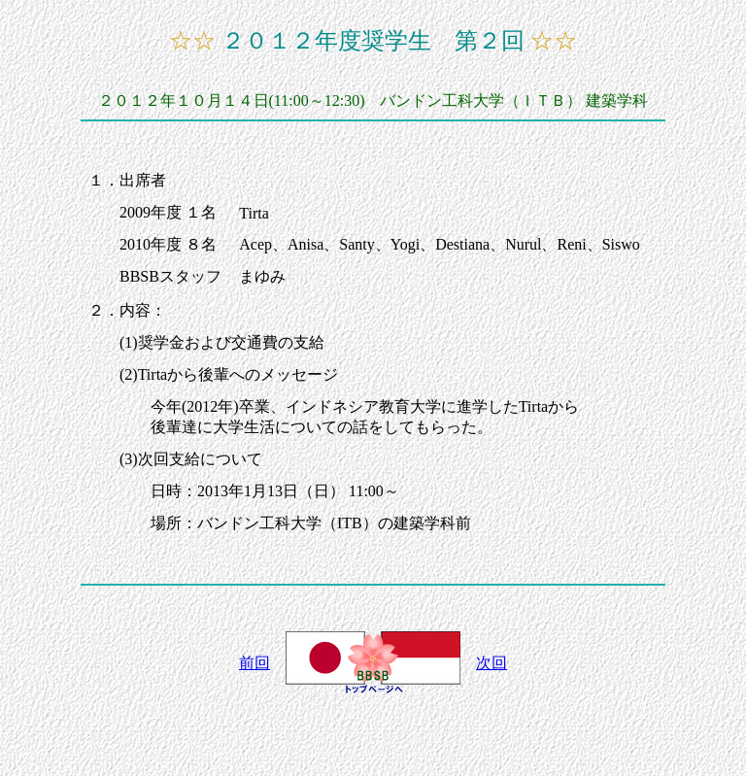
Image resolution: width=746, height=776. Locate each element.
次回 (491, 663)
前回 (254, 663)
